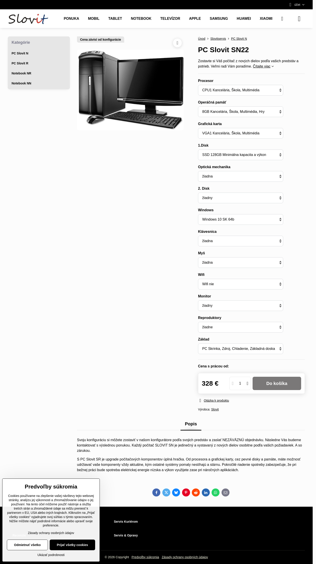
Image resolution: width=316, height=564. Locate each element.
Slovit (215, 409)
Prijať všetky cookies (72, 545)
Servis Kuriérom (126, 521)
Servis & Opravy (126, 535)
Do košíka (276, 383)
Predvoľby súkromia (145, 557)
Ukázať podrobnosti (51, 555)
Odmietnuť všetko (27, 545)
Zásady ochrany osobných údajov (185, 557)
